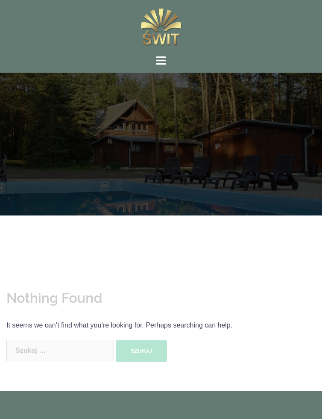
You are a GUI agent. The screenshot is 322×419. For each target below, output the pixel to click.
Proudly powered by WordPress (54, 405)
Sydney (144, 405)
